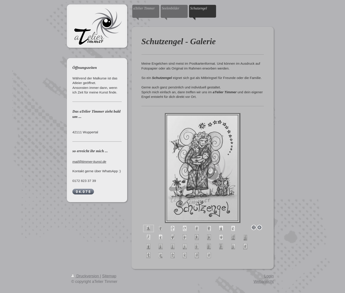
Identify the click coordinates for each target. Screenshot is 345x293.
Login (269, 276)
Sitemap (109, 276)
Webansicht (263, 281)
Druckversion (85, 276)
